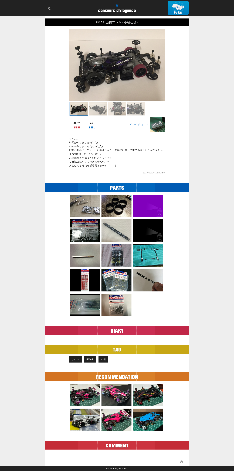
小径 (103, 359)
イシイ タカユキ (139, 124)
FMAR (90, 359)
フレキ (75, 359)
